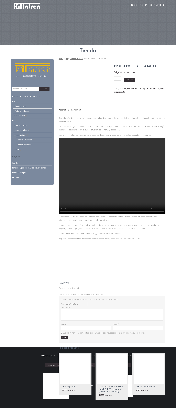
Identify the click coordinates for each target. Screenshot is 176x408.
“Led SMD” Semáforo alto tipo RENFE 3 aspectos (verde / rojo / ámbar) (111, 389)
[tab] (64, 110)
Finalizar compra (19, 172)
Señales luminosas (24, 139)
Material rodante (76, 59)
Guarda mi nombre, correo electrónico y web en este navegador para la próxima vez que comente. (104, 332)
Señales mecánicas (24, 144)
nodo (162, 88)
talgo (125, 92)
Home (61, 59)
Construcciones (20, 106)
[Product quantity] (117, 79)
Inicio (134, 5)
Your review (66, 307)
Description (64, 109)
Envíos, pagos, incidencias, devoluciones (29, 167)
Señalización (19, 115)
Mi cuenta (16, 177)
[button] (163, 5)
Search (44, 88)
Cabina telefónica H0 (145, 386)
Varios (17, 149)
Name (64, 324)
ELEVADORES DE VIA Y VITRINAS (26, 96)
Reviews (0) (76, 109)
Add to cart (129, 80)
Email (116, 324)
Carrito (15, 163)
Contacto (155, 5)
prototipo (118, 92)
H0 (67, 59)
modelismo (154, 88)
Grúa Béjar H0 (68, 386)
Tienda (143, 5)
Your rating (66, 304)
